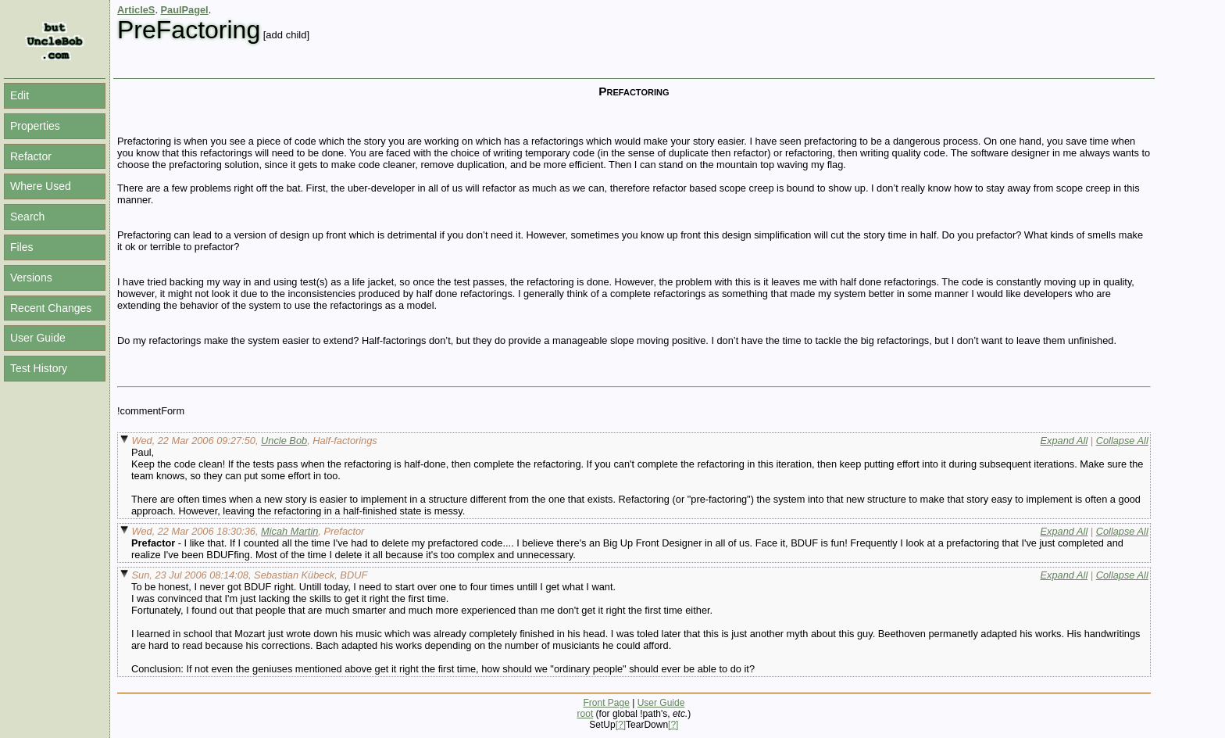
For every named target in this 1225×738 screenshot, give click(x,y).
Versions (31, 277)
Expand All (1064, 440)
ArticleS (136, 10)
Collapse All (1122, 440)
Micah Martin (289, 531)
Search (27, 216)
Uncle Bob (284, 440)
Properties (35, 126)
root (585, 713)
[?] (621, 724)
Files (22, 247)
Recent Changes (50, 308)
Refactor (31, 156)
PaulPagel (185, 10)
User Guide (38, 337)
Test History (38, 368)
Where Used (40, 186)
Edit (19, 95)
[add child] (286, 35)
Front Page (606, 702)
